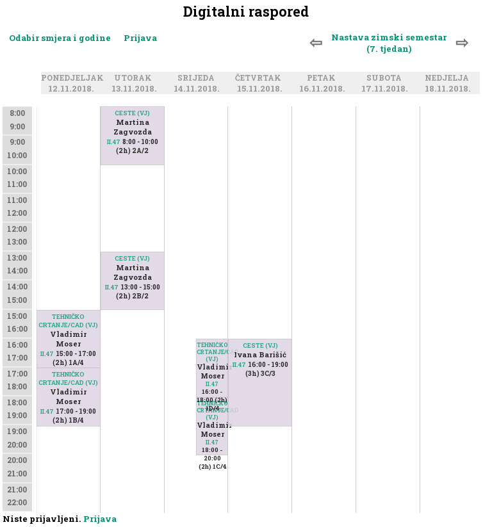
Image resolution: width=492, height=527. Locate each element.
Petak (323, 78)
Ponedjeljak (74, 78)
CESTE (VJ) (132, 113)
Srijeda (197, 78)
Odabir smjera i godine (60, 38)
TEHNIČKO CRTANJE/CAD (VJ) (68, 320)
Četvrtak (260, 78)
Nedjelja (449, 78)
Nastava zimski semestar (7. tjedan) (389, 42)
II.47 (47, 354)
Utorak (135, 78)
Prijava (140, 38)
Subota (386, 78)
